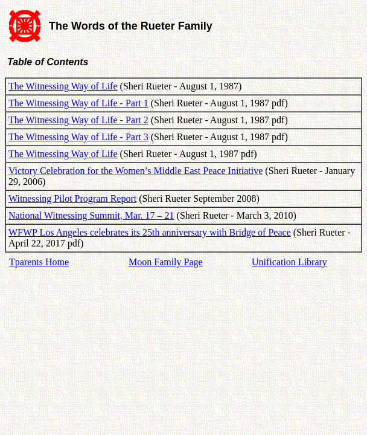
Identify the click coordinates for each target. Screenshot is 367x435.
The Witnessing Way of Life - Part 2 (78, 120)
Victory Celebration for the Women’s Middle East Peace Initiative (135, 171)
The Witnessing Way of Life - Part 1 (78, 103)
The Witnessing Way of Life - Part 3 (78, 137)
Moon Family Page (166, 262)
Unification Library (289, 262)
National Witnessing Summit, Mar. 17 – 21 (91, 215)
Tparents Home (39, 262)
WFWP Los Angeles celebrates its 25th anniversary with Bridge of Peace (149, 232)
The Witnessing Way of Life (63, 86)
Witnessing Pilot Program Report (72, 198)
